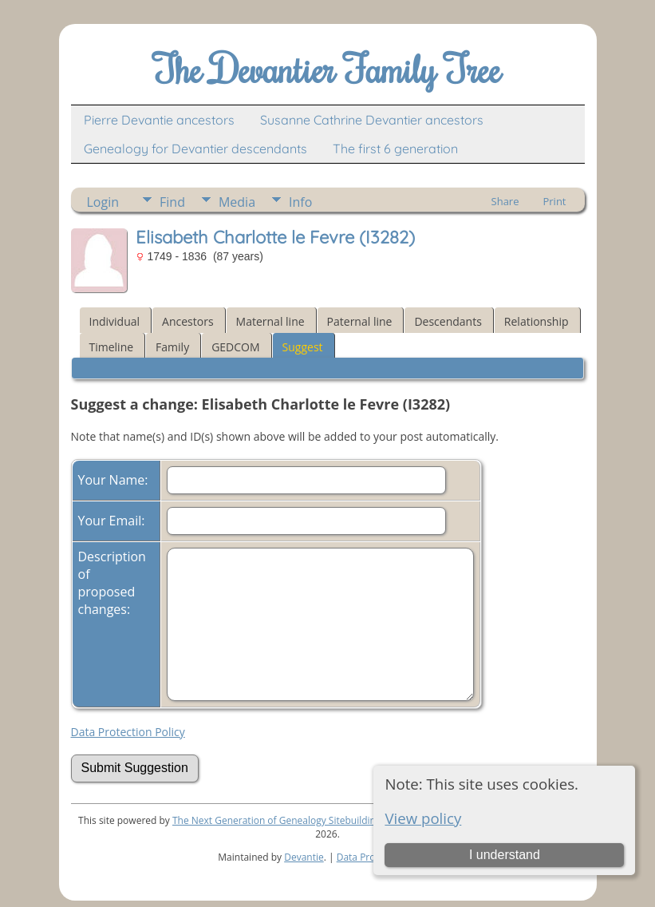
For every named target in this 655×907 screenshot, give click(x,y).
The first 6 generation (395, 148)
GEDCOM (235, 346)
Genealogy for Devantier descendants (195, 148)
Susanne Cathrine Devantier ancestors (371, 120)
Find (172, 202)
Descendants (447, 321)
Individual (114, 321)
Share (505, 201)
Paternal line (360, 321)
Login (103, 202)
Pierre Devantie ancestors (159, 120)
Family (172, 346)
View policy (423, 818)
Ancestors (187, 321)
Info (300, 202)
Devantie (304, 857)
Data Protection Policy (128, 731)
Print (554, 201)
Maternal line (270, 321)
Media (237, 202)
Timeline (111, 346)
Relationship (536, 321)
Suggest (302, 346)
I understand (504, 854)
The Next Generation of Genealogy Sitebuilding (276, 820)
